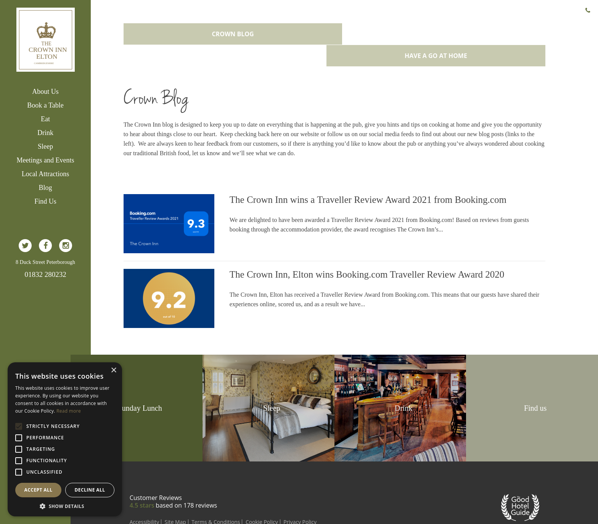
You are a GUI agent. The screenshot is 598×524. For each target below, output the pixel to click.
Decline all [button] (90, 490)
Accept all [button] (38, 490)
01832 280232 (45, 274)
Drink (45, 133)
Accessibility (162, 491)
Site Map (194, 491)
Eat (45, 119)
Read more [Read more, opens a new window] (68, 411)
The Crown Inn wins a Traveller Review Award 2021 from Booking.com (382, 174)
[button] (64, 505)
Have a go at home (447, 30)
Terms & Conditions (234, 491)
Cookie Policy (281, 491)
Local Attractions (45, 174)
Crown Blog (241, 30)
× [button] (113, 370)
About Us (45, 91)
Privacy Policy (319, 491)
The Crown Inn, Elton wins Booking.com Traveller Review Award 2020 (381, 246)
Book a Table (45, 105)
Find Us (45, 201)
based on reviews (204, 475)
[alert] (65, 439)
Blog (45, 187)
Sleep (45, 146)
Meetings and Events (45, 160)
